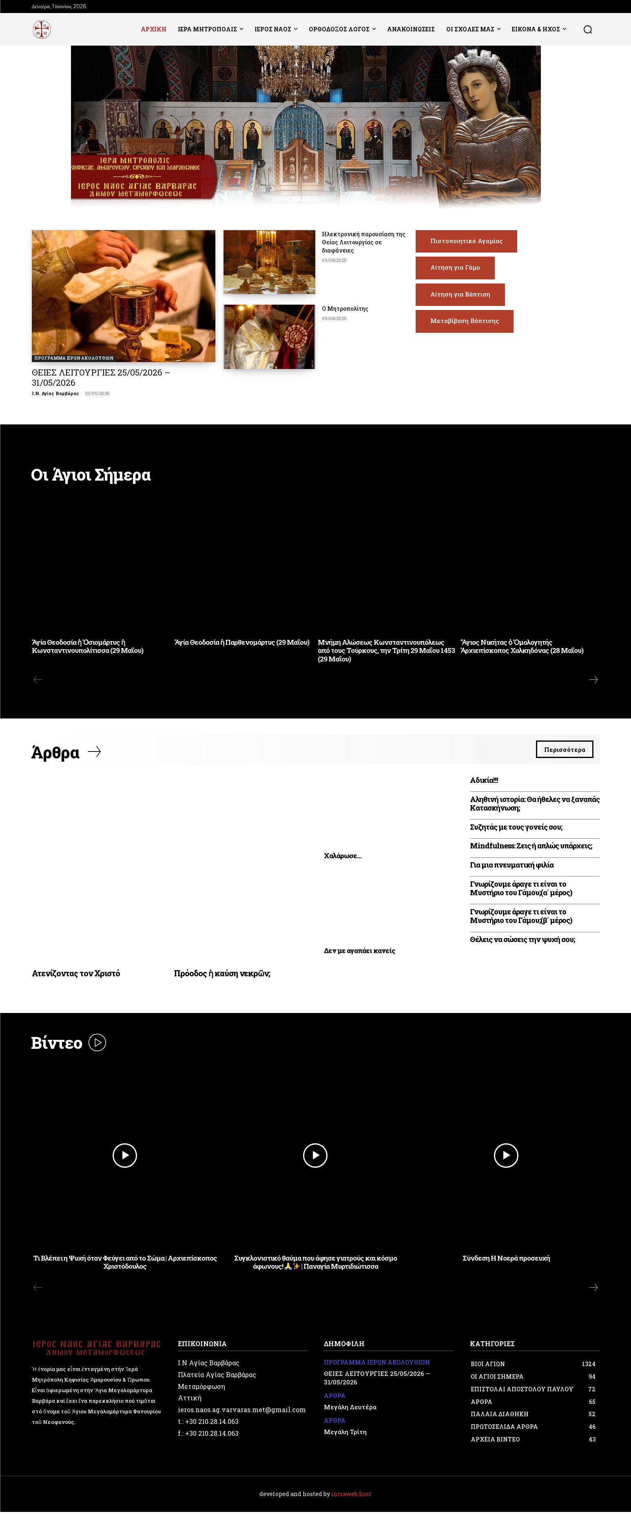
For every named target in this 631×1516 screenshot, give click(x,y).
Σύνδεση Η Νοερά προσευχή (506, 1262)
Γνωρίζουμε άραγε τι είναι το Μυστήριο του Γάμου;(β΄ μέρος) (521, 918)
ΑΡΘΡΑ (334, 1400)
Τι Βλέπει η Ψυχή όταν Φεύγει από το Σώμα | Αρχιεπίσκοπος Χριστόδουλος (125, 1266)
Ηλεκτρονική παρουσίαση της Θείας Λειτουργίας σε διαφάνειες (363, 242)
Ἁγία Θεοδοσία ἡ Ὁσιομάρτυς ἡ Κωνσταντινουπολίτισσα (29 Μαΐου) (87, 647)
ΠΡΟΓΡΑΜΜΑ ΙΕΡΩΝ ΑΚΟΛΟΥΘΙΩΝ (73, 358)
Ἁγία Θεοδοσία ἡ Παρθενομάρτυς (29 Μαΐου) (242, 643)
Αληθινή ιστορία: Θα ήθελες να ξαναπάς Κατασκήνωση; (535, 806)
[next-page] (593, 681)
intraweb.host (351, 1498)
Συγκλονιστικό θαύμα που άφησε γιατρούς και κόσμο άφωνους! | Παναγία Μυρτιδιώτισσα (315, 1266)
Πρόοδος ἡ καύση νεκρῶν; (222, 976)
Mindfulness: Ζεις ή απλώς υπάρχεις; (531, 848)
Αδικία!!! (484, 783)
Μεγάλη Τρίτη (345, 1435)
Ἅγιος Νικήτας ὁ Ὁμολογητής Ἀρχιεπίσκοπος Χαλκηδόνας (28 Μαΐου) (522, 647)
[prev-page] (38, 681)
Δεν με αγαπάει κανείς (359, 953)
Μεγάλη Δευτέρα (350, 1411)
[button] (588, 29)
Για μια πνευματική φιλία (512, 867)
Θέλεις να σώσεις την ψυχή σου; (522, 942)
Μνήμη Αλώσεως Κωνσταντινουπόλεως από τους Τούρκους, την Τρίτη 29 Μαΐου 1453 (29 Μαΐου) (386, 652)
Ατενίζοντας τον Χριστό (76, 976)
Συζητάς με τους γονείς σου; (516, 829)
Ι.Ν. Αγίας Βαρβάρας (55, 393)
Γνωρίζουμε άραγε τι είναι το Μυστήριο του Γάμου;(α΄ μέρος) (521, 890)
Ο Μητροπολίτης (345, 308)
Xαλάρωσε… (342, 858)
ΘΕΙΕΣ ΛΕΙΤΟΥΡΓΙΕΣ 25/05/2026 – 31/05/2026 (101, 377)
